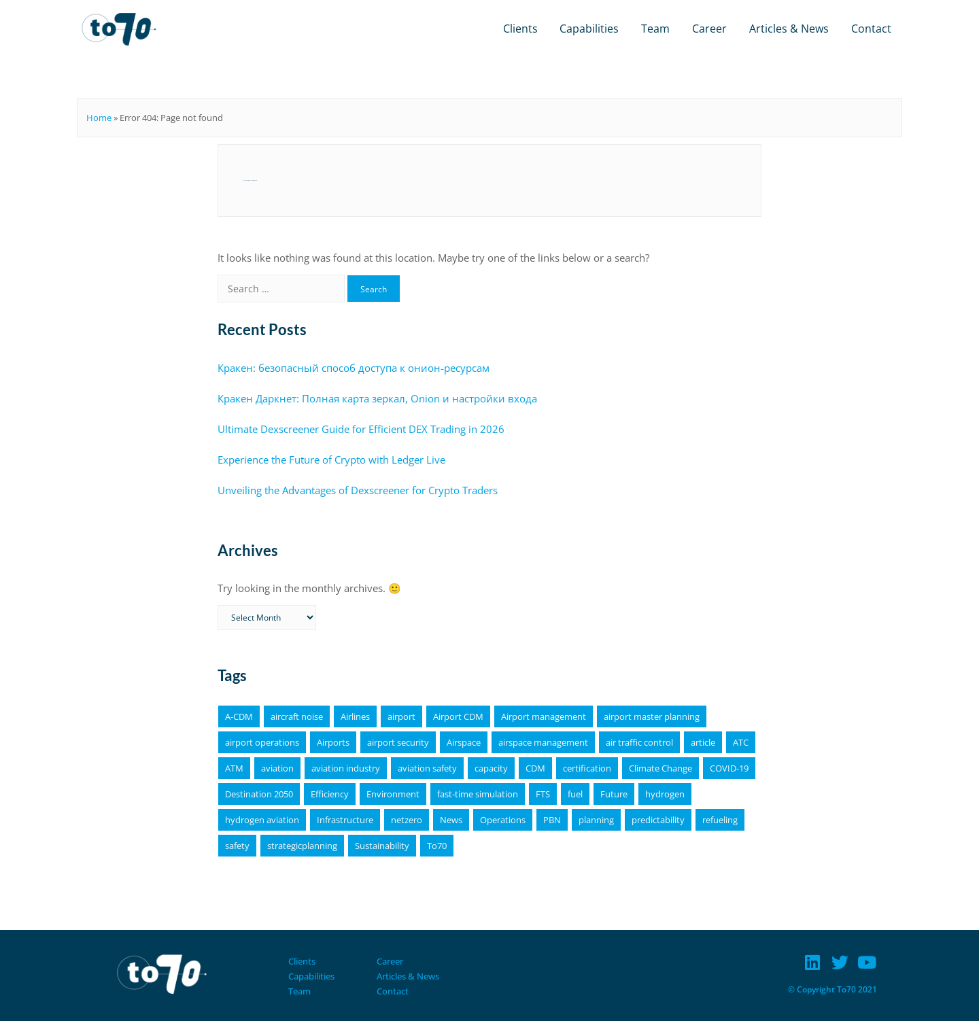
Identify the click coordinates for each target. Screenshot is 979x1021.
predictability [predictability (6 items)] (658, 820)
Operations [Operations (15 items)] (503, 820)
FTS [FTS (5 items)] (543, 794)
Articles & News (789, 28)
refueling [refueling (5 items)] (720, 820)
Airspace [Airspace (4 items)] (464, 742)
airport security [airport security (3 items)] (398, 742)
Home (98, 117)
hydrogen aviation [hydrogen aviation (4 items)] (262, 820)
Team (655, 28)
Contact (871, 28)
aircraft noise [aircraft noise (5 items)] (297, 716)
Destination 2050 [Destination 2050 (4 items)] (259, 794)
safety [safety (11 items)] (237, 846)
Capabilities (589, 28)
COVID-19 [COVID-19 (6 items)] (729, 768)
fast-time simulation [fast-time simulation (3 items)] (477, 794)
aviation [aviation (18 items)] (277, 768)
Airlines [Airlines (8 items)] (355, 716)
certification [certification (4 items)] (587, 768)
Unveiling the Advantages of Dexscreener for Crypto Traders (358, 490)
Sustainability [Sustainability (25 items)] (382, 846)
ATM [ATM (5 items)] (234, 768)
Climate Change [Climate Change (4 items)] (660, 768)
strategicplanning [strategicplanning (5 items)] (302, 846)
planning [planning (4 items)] (596, 820)
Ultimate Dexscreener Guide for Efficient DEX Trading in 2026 (361, 429)
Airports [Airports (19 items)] (333, 742)
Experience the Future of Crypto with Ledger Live (331, 459)
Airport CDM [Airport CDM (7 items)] (458, 716)
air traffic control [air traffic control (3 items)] (639, 742)
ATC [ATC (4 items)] (741, 742)
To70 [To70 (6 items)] (437, 846)
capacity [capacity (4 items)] (491, 768)
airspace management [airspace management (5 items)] (543, 742)
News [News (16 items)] (451, 820)
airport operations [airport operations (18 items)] (262, 742)
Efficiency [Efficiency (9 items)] (330, 794)
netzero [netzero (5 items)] (406, 820)
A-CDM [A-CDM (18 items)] (239, 716)
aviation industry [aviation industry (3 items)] (345, 768)
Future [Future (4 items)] (614, 794)
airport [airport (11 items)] (401, 716)
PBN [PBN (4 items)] (552, 820)
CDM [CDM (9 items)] (535, 768)
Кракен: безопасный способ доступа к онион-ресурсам (354, 368)
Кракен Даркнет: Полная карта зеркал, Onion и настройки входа (377, 398)
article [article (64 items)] (703, 742)
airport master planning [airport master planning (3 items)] (652, 716)
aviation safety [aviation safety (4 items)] (427, 768)
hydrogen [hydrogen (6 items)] (665, 794)
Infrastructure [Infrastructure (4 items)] (345, 820)
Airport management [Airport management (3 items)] (543, 716)
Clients (520, 28)
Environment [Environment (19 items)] (392, 794)
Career (709, 28)
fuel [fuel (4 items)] (575, 794)
